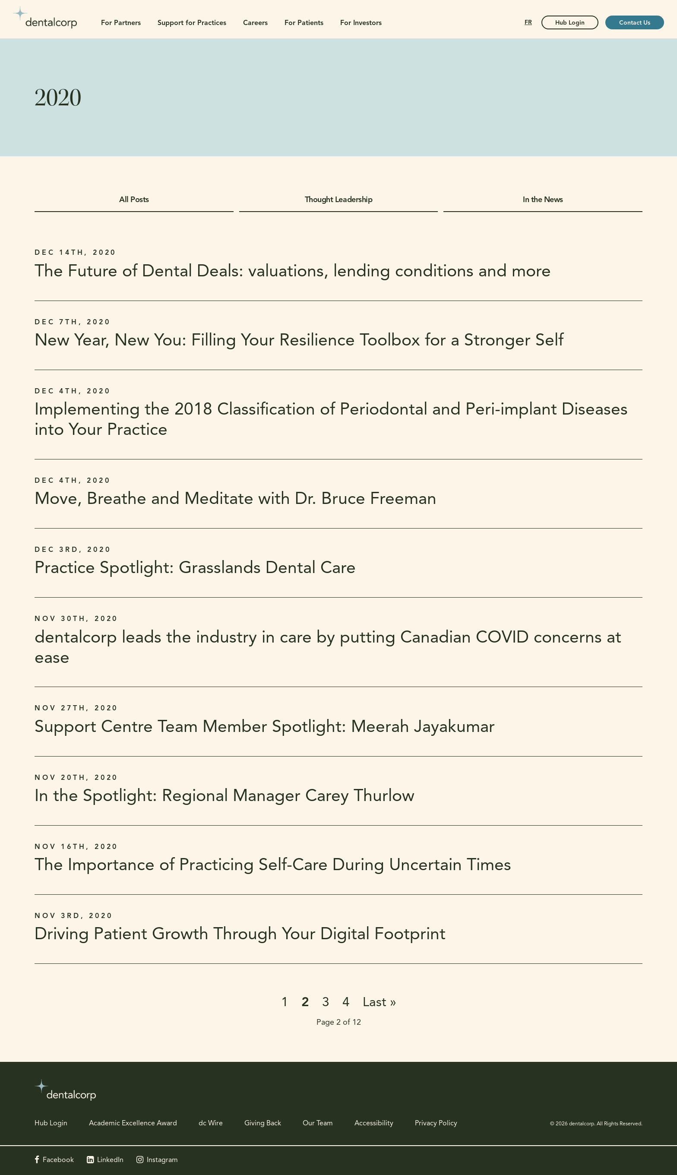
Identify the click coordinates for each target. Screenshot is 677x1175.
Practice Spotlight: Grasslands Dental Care (195, 569)
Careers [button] (255, 23)
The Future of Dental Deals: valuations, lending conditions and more (293, 272)
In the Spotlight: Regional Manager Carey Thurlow (224, 797)
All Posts (134, 200)
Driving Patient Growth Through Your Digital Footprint (240, 935)
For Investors (361, 23)
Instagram (162, 1160)
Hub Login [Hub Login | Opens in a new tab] (570, 23)
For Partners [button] (121, 23)
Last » (379, 1003)
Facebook (58, 1160)
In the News (543, 200)
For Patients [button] (304, 23)
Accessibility (373, 1123)
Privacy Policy (436, 1123)
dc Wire (211, 1123)
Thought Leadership (338, 200)
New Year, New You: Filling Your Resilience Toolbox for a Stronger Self (299, 341)
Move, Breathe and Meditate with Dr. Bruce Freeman (236, 499)
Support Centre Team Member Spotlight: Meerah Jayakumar (265, 727)
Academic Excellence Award (133, 1123)
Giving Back (262, 1123)
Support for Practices (192, 23)
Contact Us (634, 23)
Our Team (318, 1123)
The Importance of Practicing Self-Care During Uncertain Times (273, 866)
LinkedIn (110, 1160)
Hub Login (51, 1123)
